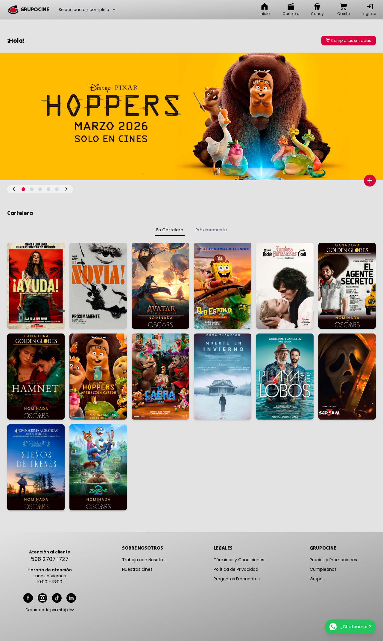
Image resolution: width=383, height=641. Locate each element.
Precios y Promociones (333, 560)
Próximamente (211, 230)
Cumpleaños (323, 569)
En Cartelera (169, 230)
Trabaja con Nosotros (144, 560)
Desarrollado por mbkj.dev (50, 610)
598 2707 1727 (50, 559)
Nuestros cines (137, 569)
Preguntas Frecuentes (237, 579)
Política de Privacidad (236, 569)
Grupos (317, 579)
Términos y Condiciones (239, 560)
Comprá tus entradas (348, 40)
